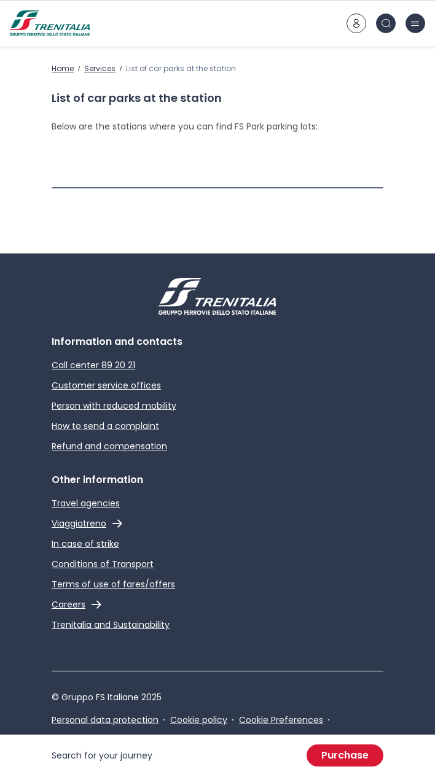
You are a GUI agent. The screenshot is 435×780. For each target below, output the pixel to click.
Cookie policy (198, 720)
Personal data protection (105, 720)
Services (100, 68)
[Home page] (50, 23)
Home (63, 68)
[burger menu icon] (415, 23)
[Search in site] (386, 23)
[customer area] (356, 23)
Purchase (345, 755)
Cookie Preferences (281, 720)
